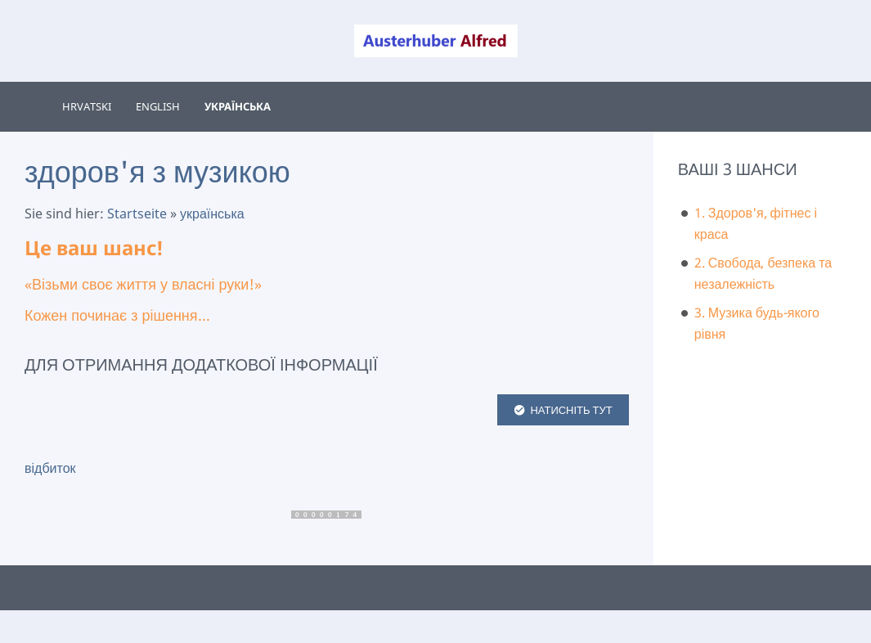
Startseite (137, 214)
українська (212, 214)
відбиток (50, 468)
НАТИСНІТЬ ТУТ (563, 409)
